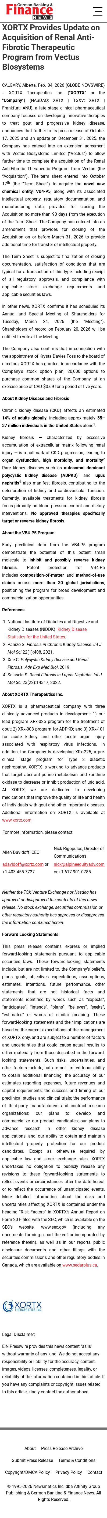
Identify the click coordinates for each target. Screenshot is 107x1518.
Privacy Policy (68, 1472)
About (30, 1448)
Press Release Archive (62, 1448)
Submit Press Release (32, 1460)
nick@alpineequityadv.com (79, 864)
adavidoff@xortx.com (23, 864)
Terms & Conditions (76, 1460)
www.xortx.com (16, 820)
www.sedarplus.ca (79, 1265)
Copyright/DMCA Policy (27, 1472)
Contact (94, 1472)
